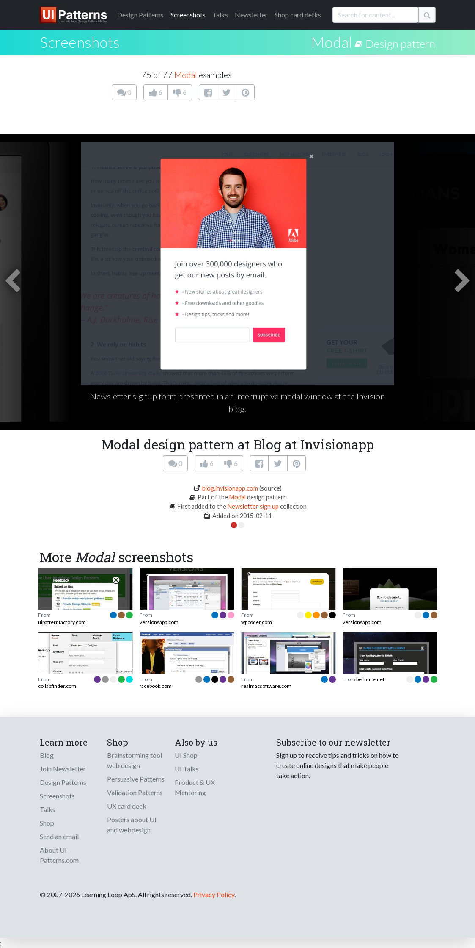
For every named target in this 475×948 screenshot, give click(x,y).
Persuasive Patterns (136, 779)
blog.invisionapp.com (230, 488)
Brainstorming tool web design (134, 760)
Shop (47, 823)
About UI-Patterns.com (59, 855)
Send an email (59, 836)
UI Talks (187, 769)
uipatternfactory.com (62, 622)
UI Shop (186, 755)
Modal (331, 42)
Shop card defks (298, 15)
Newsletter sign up (253, 506)
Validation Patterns (135, 792)
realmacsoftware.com (266, 686)
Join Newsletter (63, 769)
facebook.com (156, 686)
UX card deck (126, 806)
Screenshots (188, 15)
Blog (47, 755)
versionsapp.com (159, 622)
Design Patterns (63, 782)
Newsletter (251, 15)
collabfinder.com (57, 686)
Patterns (140, 15)
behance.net (370, 679)
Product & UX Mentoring (195, 787)
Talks (220, 15)
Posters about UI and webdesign (132, 824)
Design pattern (400, 43)
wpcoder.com (256, 622)
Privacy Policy (213, 894)
